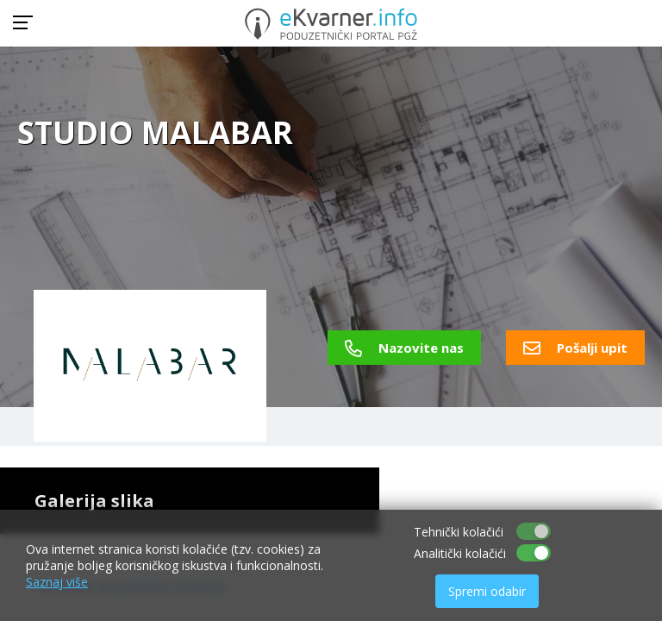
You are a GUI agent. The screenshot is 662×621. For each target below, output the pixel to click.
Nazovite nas (404, 347)
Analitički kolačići (460, 553)
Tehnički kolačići (458, 532)
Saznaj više (57, 582)
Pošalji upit (575, 347)
